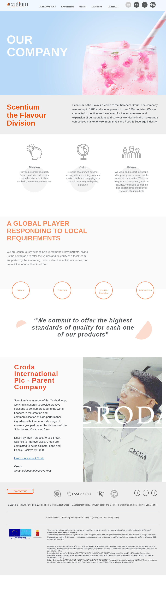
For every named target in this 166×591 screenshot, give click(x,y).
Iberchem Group (48, 521)
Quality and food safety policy (105, 534)
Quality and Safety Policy (131, 521)
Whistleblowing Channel (57, 534)
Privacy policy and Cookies (105, 521)
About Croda (63, 521)
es (136, 4)
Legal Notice (152, 521)
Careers (96, 7)
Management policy (81, 521)
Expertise (67, 7)
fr (145, 4)
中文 (152, 4)
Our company (47, 7)
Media (82, 7)
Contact (113, 7)
